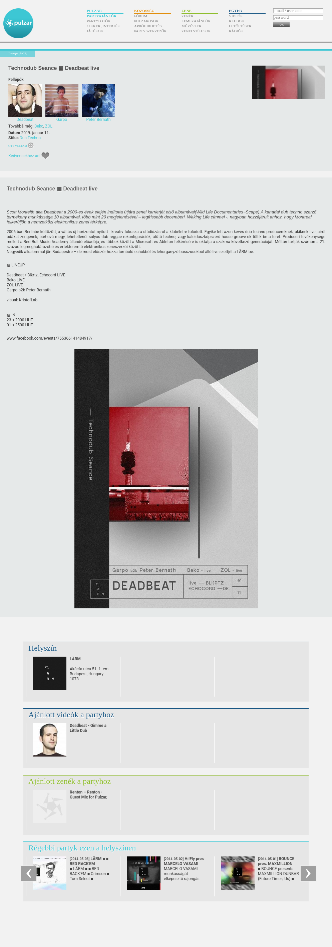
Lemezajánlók (196, 21)
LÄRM (75, 659)
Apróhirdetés (148, 26)
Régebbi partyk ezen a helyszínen (82, 847)
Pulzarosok (146, 21)
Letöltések (240, 26)
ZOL (48, 126)
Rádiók (236, 31)
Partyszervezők (150, 31)
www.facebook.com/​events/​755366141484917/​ (49, 338)
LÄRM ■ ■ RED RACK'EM (89, 863)
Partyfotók (98, 21)
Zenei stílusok (196, 31)
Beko (38, 126)
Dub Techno (30, 138)
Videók (236, 16)
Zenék (188, 16)
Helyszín (42, 648)
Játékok (95, 31)
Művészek (192, 26)
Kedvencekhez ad (23, 156)
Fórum (140, 16)
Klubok (236, 21)
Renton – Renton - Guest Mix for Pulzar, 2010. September (88, 797)
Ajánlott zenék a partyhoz (69, 781)
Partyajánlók (101, 16)
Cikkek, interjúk (103, 26)
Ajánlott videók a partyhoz (71, 714)
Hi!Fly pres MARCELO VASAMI (184, 863)
